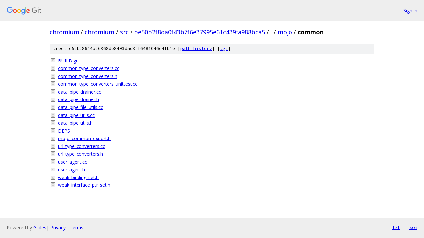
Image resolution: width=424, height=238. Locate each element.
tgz (224, 48)
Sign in (410, 10)
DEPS (64, 131)
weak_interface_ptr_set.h (84, 185)
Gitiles (39, 227)
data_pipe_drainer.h (78, 99)
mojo (285, 32)
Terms (76, 227)
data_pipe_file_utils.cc (80, 107)
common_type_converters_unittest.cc (97, 84)
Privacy (58, 227)
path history (196, 48)
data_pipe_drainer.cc (79, 92)
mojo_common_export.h (84, 138)
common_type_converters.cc (88, 68)
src (124, 32)
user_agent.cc (72, 162)
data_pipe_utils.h (75, 123)
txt (396, 227)
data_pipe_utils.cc (76, 115)
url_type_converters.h (80, 154)
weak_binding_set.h (78, 177)
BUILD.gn (68, 61)
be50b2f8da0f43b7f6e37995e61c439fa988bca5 (199, 32)
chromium (64, 32)
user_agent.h (71, 169)
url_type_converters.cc (81, 146)
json (412, 227)
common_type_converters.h (87, 76)
